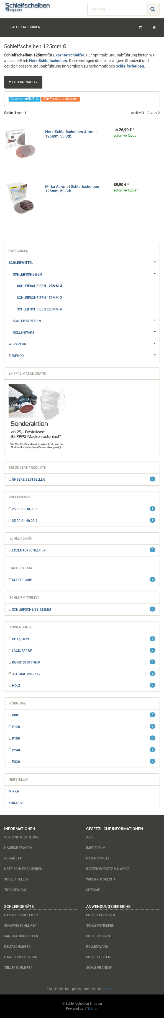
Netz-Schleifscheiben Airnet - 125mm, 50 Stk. (71, 133)
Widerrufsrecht (101, 879)
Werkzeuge (84, 343)
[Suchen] (116, 9)
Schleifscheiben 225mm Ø (39, 309)
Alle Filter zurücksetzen (60, 99)
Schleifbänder (99, 968)
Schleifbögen (98, 936)
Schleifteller (16, 879)
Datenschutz (97, 858)
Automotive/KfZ (25, 99)
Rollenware (86, 332)
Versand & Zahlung (21, 837)
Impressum (96, 848)
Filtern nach (23, 82)
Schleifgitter (98, 957)
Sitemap (93, 890)
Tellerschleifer (18, 968)
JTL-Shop (91, 1009)
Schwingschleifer (20, 926)
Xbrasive (16, 803)
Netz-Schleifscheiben (48, 60)
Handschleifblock (20, 957)
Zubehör (84, 355)
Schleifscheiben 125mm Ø (39, 286)
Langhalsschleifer (21, 936)
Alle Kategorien (24, 27)
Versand (111, 989)
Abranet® (13, 858)
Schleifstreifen (86, 320)
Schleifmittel (84, 262)
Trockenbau (15, 890)
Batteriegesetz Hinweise (107, 869)
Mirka (14, 791)
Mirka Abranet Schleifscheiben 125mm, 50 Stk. (72, 188)
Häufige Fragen (18, 848)
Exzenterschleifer (68, 55)
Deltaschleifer (17, 947)
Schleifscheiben (130, 66)
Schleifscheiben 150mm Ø (39, 298)
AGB (89, 837)
